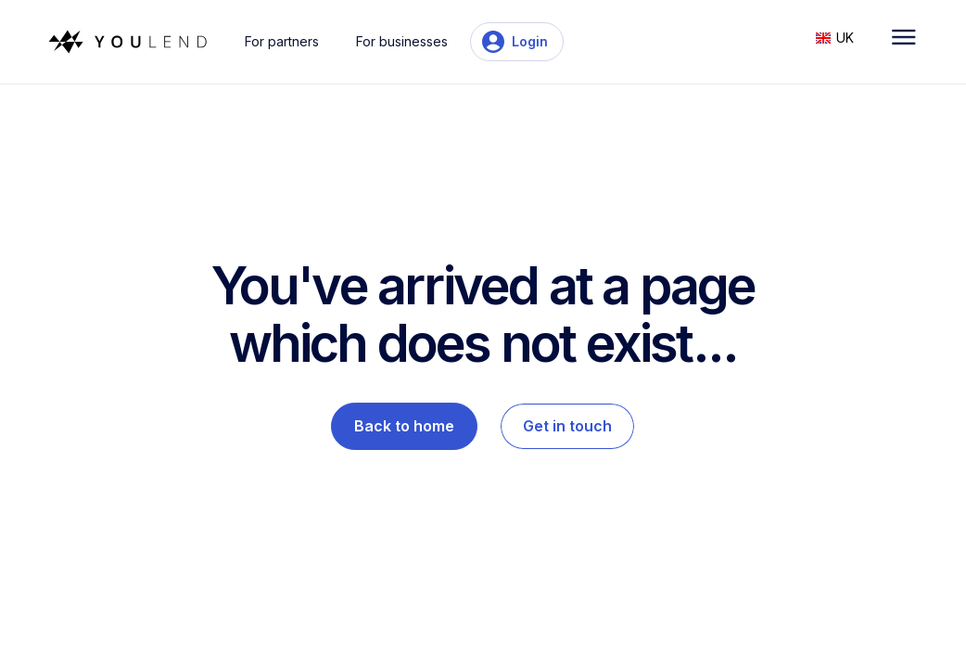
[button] (844, 35)
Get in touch (567, 426)
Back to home (404, 426)
